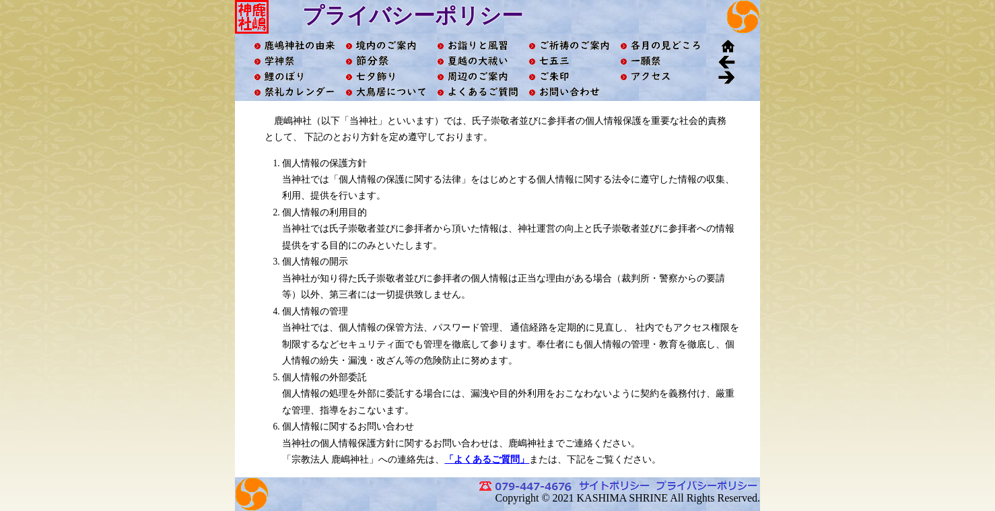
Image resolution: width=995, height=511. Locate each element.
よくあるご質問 (477, 92)
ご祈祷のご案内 (568, 45)
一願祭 (660, 61)
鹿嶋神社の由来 (294, 45)
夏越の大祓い (477, 61)
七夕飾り (385, 76)
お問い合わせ (568, 92)
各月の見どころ (660, 45)
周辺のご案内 (477, 76)
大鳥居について (385, 92)
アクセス (660, 76)
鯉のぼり (294, 76)
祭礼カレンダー (294, 92)
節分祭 (385, 61)
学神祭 (294, 61)
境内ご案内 (385, 45)
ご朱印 (568, 76)
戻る (726, 61)
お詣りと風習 (477, 45)
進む (726, 76)
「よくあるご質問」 (486, 459)
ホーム (726, 45)
